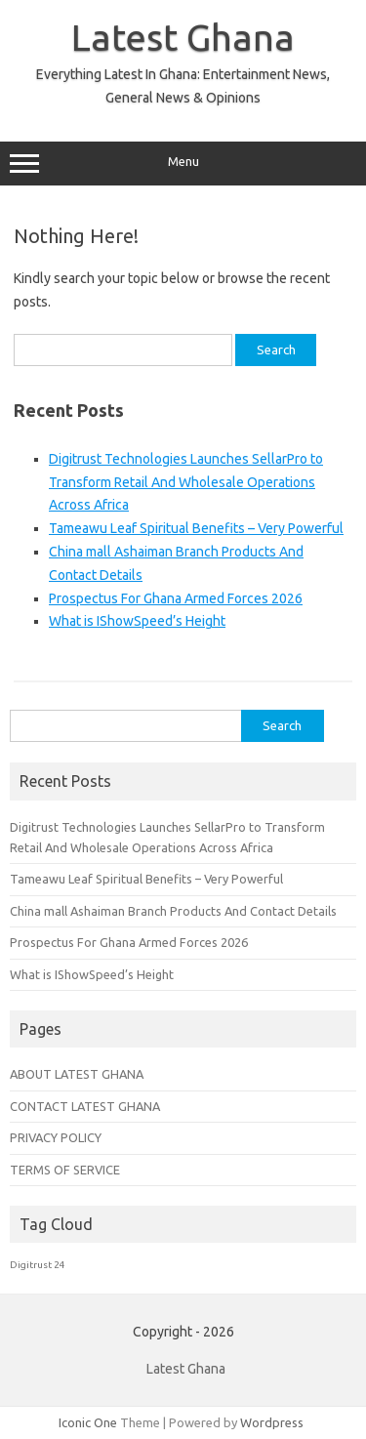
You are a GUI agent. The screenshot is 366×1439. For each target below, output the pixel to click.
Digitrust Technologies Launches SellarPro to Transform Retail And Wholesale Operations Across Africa (186, 482)
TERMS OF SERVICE (65, 1169)
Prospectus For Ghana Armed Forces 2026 (176, 598)
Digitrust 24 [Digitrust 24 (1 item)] (37, 1264)
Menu (183, 164)
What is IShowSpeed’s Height (137, 621)
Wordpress (272, 1422)
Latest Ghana (183, 37)
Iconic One (88, 1422)
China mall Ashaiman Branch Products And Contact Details (173, 911)
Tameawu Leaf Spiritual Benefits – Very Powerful (196, 528)
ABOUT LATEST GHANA (76, 1074)
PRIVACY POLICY (56, 1137)
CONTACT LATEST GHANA (85, 1106)
